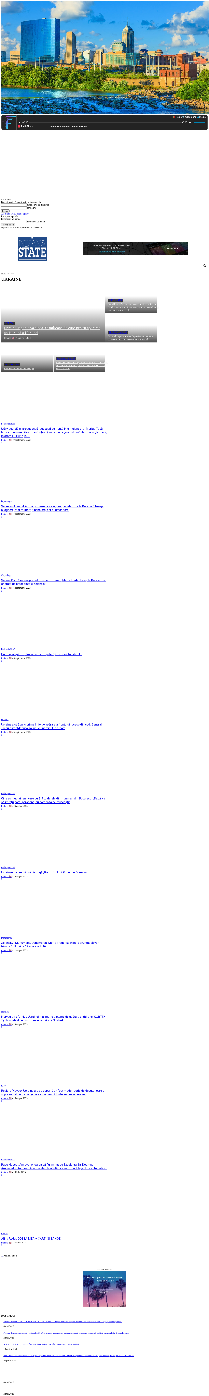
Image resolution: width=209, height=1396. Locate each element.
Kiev (3, 1085)
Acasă (3, 273)
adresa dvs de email (36, 221)
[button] (204, 265)
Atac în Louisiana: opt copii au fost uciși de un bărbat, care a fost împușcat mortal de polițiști (41, 1344)
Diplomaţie (115, 300)
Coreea (9, 323)
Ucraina (5, 719)
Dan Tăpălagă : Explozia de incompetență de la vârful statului (41, 654)
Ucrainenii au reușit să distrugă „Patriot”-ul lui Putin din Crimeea (44, 872)
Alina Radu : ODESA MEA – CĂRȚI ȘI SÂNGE (30, 1238)
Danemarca (6, 938)
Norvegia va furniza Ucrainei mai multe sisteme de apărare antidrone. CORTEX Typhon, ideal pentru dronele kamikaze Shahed (53, 1018)
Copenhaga (6, 575)
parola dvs (31, 208)
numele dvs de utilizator (38, 205)
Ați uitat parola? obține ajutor (14, 213)
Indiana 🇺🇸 (6, 440)
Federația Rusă (118, 332)
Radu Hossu (12, 364)
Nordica (5, 1011)
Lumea (4, 1233)
